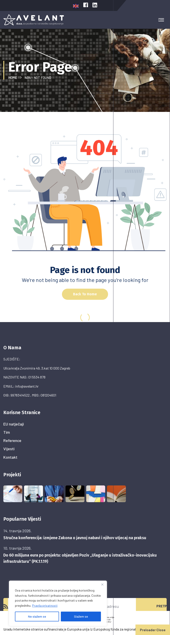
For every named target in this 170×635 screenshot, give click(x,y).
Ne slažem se (37, 616)
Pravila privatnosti (44, 605)
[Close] (102, 584)
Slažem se (81, 616)
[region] (58, 603)
